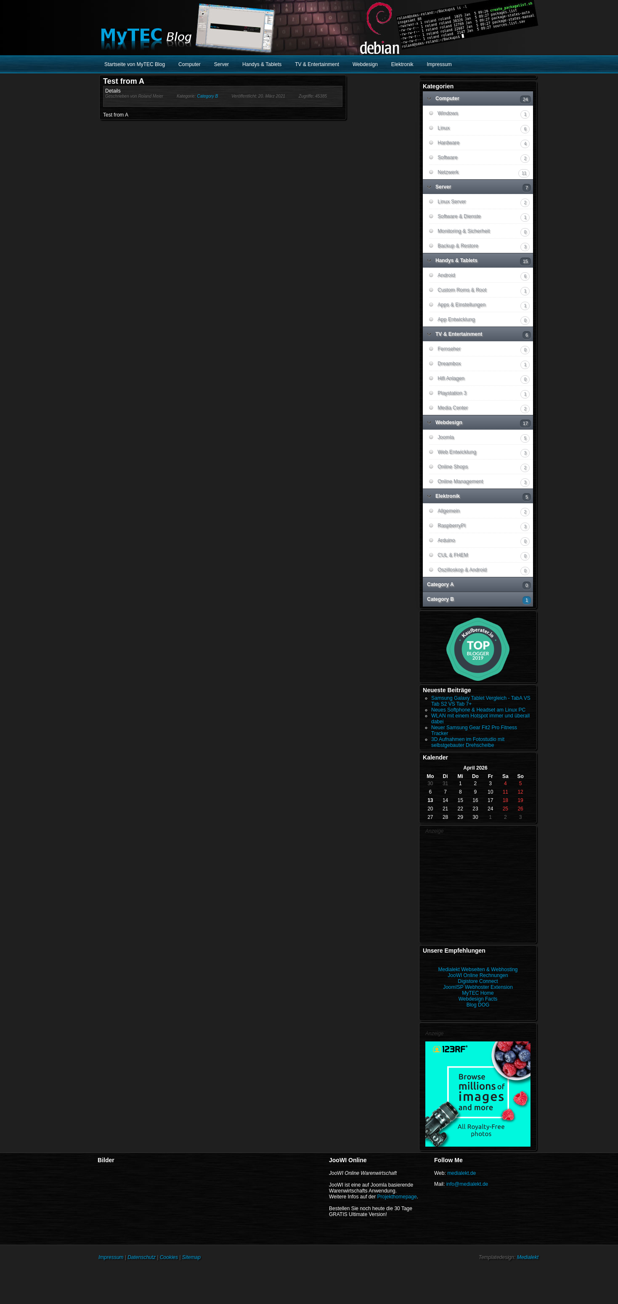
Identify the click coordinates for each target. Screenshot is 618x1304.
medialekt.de (461, 1173)
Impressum (110, 1257)
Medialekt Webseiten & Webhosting (478, 969)
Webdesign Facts (478, 999)
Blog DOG (478, 1005)
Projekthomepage (397, 1197)
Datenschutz (141, 1257)
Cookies (169, 1257)
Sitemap (191, 1257)
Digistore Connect (478, 981)
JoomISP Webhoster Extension (478, 987)
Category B (207, 96)
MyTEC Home (477, 993)
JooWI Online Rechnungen (478, 975)
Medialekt (527, 1257)
